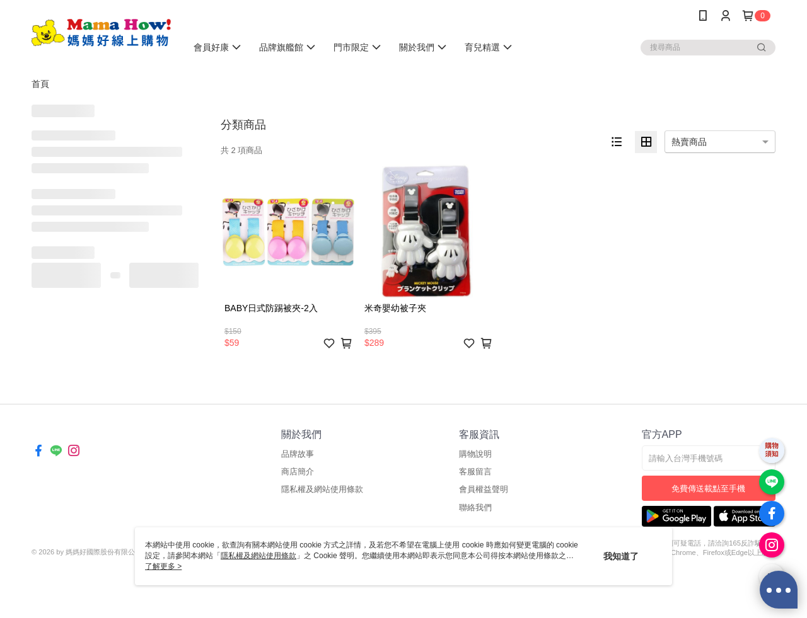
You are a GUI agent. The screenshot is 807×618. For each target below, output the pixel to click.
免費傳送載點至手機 (708, 488)
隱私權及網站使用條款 (322, 489)
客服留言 (475, 471)
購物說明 (475, 454)
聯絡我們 (475, 507)
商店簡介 (297, 471)
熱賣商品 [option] (689, 142)
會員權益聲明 (483, 489)
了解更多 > (163, 566)
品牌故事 (297, 454)
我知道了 (621, 556)
